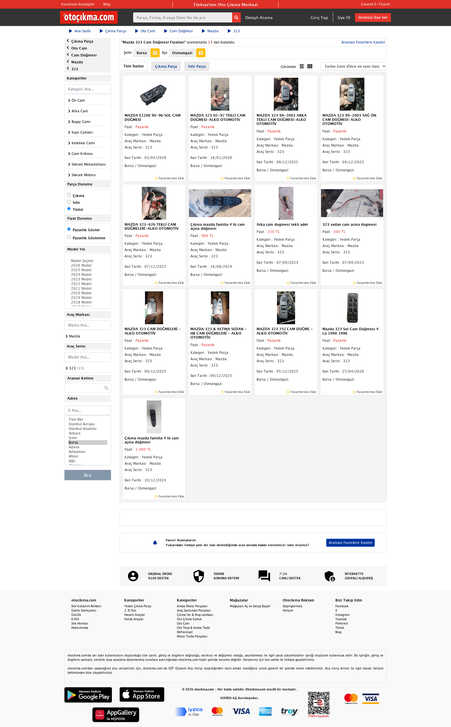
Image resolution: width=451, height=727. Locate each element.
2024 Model (87, 274)
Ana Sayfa (80, 31)
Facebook (342, 606)
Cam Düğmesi (178, 31)
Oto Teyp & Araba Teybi (193, 627)
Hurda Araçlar (134, 619)
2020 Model (87, 293)
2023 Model (87, 279)
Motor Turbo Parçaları (192, 636)
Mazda (210, 31)
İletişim (288, 610)
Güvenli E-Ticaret (375, 4)
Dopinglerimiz (292, 606)
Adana (87, 447)
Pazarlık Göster (86, 230)
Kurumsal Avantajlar (78, 4)
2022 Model (87, 284)
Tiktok (339, 627)
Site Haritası (79, 623)
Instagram (342, 614)
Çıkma (78, 195)
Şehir (128, 52)
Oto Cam (145, 31)
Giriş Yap (319, 17)
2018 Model (87, 302)
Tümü (78, 209)
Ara (87, 475)
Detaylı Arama (259, 17)
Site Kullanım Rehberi (86, 606)
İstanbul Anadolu (87, 428)
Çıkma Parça (113, 31)
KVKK (75, 619)
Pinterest (341, 623)
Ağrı (87, 461)
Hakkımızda (79, 627)
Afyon (87, 456)
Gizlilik (76, 614)
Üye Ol (344, 17)
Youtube (341, 619)
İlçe (164, 52)
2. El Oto (130, 610)
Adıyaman (87, 451)
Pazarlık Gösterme (89, 238)
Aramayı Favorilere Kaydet (362, 42)
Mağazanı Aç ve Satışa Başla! (250, 606)
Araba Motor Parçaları (192, 606)
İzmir (87, 438)
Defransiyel (185, 632)
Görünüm (288, 66)
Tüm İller (87, 419)
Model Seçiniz (87, 261)
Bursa (87, 442)
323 (234, 31)
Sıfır (76, 202)
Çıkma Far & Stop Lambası (195, 614)
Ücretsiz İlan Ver (372, 17)
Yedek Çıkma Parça (137, 606)
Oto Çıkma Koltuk (189, 619)
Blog (106, 4)
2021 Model (87, 288)
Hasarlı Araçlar (134, 614)
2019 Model (87, 297)
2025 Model (87, 270)
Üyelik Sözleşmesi (83, 610)
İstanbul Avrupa (87, 424)
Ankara (87, 433)
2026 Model (87, 265)
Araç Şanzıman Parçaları (194, 610)
